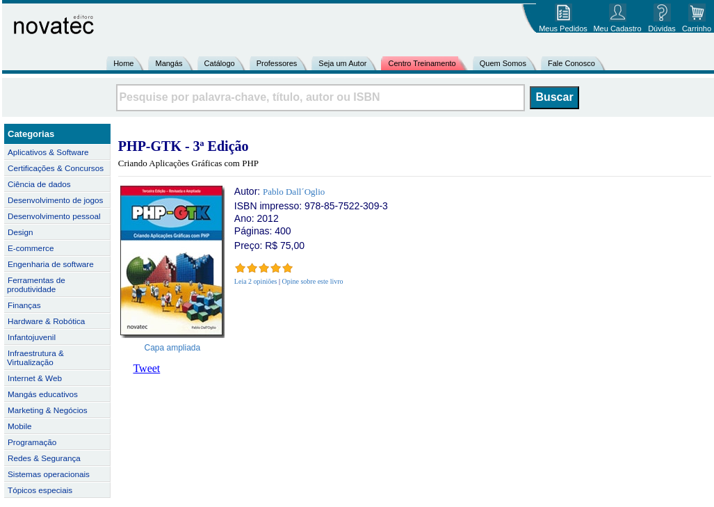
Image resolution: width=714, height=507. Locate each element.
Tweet (146, 368)
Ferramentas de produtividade (36, 284)
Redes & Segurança (44, 457)
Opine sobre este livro (312, 281)
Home (123, 63)
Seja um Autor (342, 63)
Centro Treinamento (421, 63)
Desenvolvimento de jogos (55, 199)
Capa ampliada (173, 348)
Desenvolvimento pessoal (54, 215)
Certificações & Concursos (56, 167)
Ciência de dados (39, 183)
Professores (277, 63)
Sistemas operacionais (49, 473)
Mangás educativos (43, 394)
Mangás (168, 63)
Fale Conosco (571, 63)
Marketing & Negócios (48, 410)
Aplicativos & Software (48, 151)
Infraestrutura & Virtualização (35, 357)
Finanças (24, 304)
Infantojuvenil (32, 336)
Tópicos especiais (40, 489)
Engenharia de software (51, 263)
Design (20, 231)
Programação (32, 441)
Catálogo (219, 63)
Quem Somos (503, 63)
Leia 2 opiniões (255, 281)
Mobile (20, 425)
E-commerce (31, 247)
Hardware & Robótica (46, 320)
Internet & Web (35, 378)
